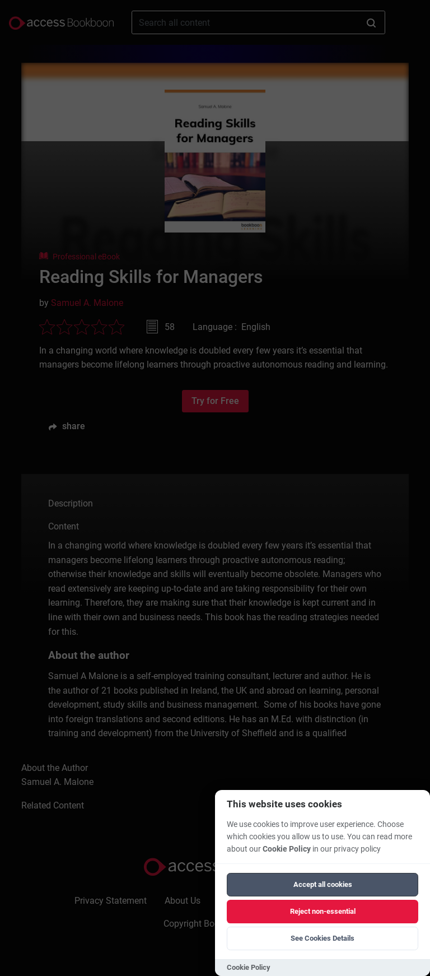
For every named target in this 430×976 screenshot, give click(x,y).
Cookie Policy (287, 849)
